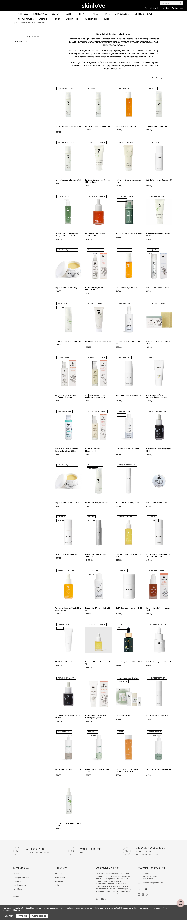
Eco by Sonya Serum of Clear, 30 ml (129, 662)
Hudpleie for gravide (144, 14)
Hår (107, 14)
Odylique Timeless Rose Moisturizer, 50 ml (94, 450)
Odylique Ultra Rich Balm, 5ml (157, 503)
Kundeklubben (72, 19)
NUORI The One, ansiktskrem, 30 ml (129, 234)
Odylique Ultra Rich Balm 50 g (66, 288)
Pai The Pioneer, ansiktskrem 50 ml (68, 180)
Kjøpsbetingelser (19, 885)
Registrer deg (177, 8)
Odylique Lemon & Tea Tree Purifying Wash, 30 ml (95, 717)
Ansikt (70, 14)
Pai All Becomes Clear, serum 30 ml (68, 341)
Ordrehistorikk (60, 878)
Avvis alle (22, 915)
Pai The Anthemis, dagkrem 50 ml (97, 126)
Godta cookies (39, 915)
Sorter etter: (150, 78)
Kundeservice (92, 19)
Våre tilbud (23, 14)
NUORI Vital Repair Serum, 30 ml (67, 554)
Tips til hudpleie (26, 19)
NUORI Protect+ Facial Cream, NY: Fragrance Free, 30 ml (158, 555)
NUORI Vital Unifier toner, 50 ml (157, 716)
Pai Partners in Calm (123, 716)
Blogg (106, 19)
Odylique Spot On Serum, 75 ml (157, 288)
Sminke (96, 14)
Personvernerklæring (11, 910)
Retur (15, 893)
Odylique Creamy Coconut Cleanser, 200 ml (95, 289)
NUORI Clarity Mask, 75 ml (64, 662)
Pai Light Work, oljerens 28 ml (127, 288)
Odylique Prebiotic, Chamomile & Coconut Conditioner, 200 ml (67, 450)
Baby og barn (122, 14)
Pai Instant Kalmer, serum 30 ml (96, 503)
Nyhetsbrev (59, 881)
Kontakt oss (17, 889)
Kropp (82, 14)
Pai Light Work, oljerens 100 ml (127, 126)
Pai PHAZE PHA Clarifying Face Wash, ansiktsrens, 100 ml (66, 235)
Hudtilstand (40, 23)
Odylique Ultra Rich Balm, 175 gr (67, 503)
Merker (57, 19)
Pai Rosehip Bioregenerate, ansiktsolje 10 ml (95, 235)
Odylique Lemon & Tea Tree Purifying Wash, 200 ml (65, 396)
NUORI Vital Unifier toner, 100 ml (127, 503)
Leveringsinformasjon (21, 878)
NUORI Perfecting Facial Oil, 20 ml (158, 662)
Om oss (16, 874)
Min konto (58, 874)
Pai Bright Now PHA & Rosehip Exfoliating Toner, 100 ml (127, 770)
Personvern (17, 881)
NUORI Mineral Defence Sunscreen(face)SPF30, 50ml (156, 396)
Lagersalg (43, 19)
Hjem (15, 23)
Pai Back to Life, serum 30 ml (156, 126)
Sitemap (16, 897)
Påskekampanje (40, 14)
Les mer (9, 915)
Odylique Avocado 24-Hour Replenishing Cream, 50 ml (95, 396)
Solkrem (57, 14)
